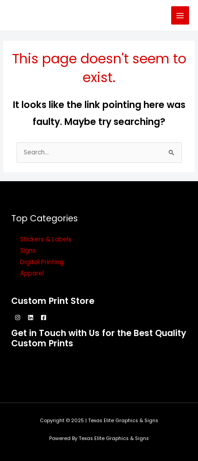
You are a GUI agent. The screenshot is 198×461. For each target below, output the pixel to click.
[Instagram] (17, 317)
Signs (28, 250)
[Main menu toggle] (180, 15)
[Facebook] (43, 317)
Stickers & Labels (46, 239)
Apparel (32, 273)
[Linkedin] (30, 317)
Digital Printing (41, 262)
